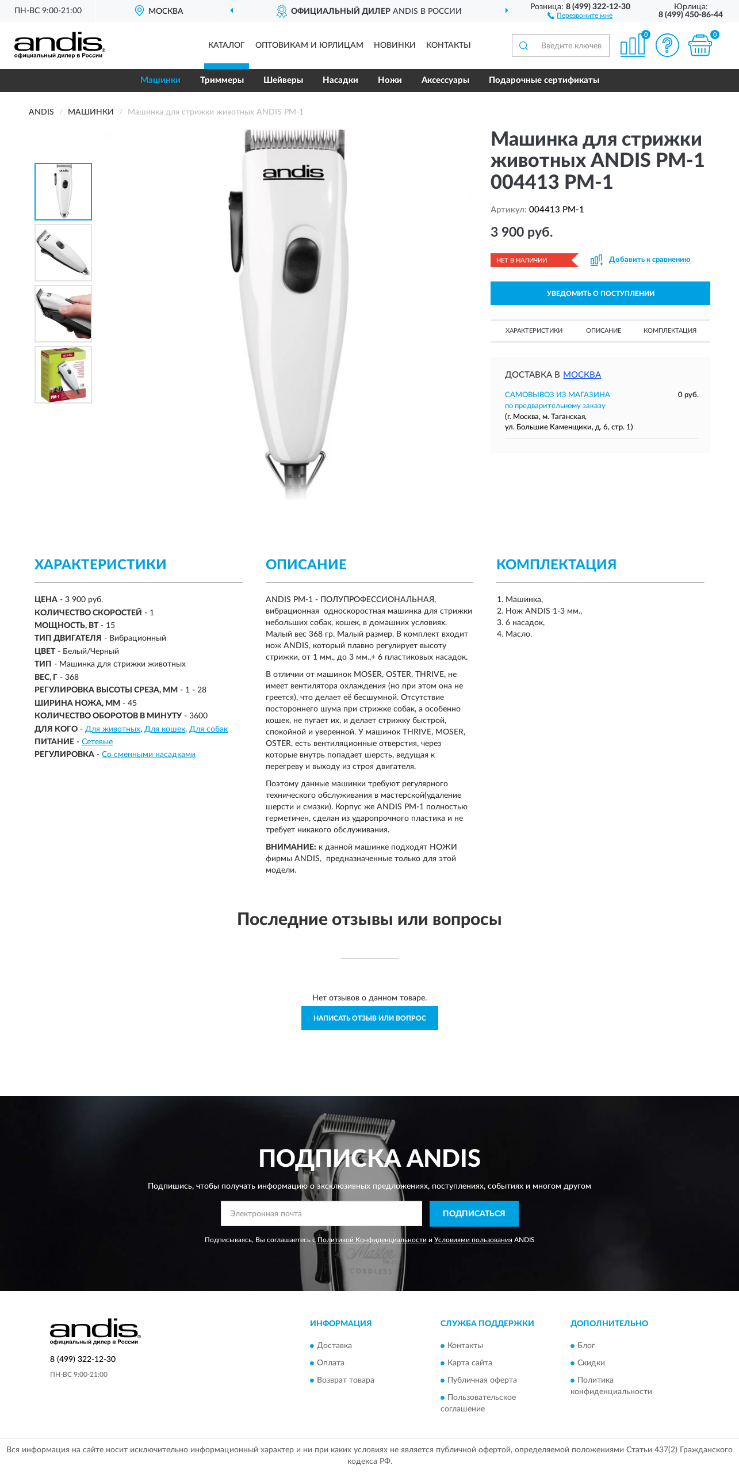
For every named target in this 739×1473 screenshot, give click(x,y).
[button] (579, 15)
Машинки (160, 80)
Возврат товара (345, 1380)
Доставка (334, 1346)
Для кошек (164, 729)
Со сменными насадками (149, 755)
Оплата (330, 1363)
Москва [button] (582, 375)
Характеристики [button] (534, 331)
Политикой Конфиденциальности (372, 1239)
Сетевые (97, 742)
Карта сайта (469, 1363)
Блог (586, 1346)
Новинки (395, 45)
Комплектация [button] (670, 331)
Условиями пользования (473, 1239)
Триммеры (222, 80)
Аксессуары (445, 80)
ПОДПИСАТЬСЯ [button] (474, 1214)
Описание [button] (603, 331)
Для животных (112, 729)
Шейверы (283, 80)
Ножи (390, 80)
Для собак (208, 729)
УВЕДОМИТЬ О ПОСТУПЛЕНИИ (600, 293)
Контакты (448, 45)
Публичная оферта (482, 1380)
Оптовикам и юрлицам (309, 45)
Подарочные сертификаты (544, 80)
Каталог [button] (226, 45)
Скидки (591, 1363)
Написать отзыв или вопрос (369, 1018)
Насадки (340, 80)
